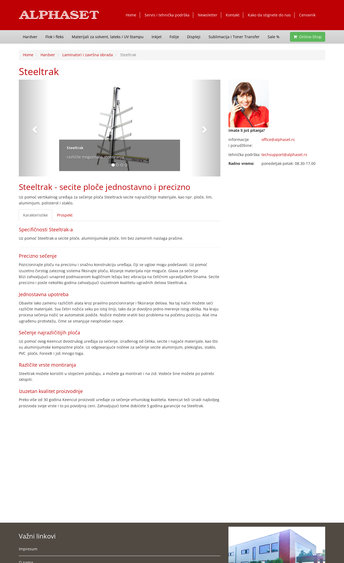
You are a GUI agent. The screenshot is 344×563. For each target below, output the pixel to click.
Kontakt (232, 14)
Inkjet (157, 36)
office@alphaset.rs (278, 139)
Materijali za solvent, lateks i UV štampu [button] (108, 36)
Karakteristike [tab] (35, 215)
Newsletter (207, 14)
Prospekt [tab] (65, 215)
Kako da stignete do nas (269, 14)
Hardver (48, 54)
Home (131, 14)
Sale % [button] (274, 36)
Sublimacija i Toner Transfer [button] (234, 36)
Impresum (28, 548)
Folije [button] (174, 36)
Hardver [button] (30, 36)
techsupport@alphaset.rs (284, 154)
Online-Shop (307, 36)
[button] (34, 128)
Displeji (193, 36)
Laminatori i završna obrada (87, 54)
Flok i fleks (54, 36)
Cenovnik (307, 14)
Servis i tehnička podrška (167, 14)
